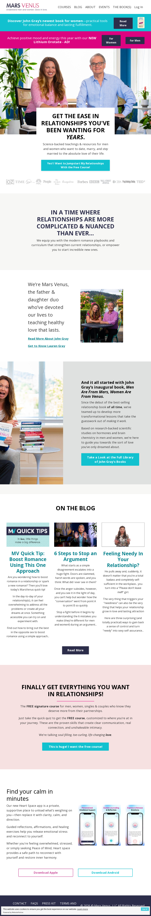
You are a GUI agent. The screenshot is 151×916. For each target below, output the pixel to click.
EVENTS (104, 7)
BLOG (78, 7)
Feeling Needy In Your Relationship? (123, 559)
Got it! (145, 909)
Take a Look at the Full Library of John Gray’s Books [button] (110, 459)
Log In (138, 7)
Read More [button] (123, 23)
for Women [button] (111, 40)
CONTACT (20, 903)
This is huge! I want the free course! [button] (75, 747)
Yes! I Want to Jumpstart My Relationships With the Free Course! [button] (75, 165)
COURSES (64, 7)
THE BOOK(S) (122, 7)
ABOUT (90, 7)
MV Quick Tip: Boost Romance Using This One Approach (27, 562)
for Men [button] (135, 40)
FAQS (34, 903)
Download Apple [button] (46, 873)
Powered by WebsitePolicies (13, 912)
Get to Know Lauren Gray (46, 346)
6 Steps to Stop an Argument (75, 556)
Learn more (82, 909)
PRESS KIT (49, 903)
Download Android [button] (105, 873)
